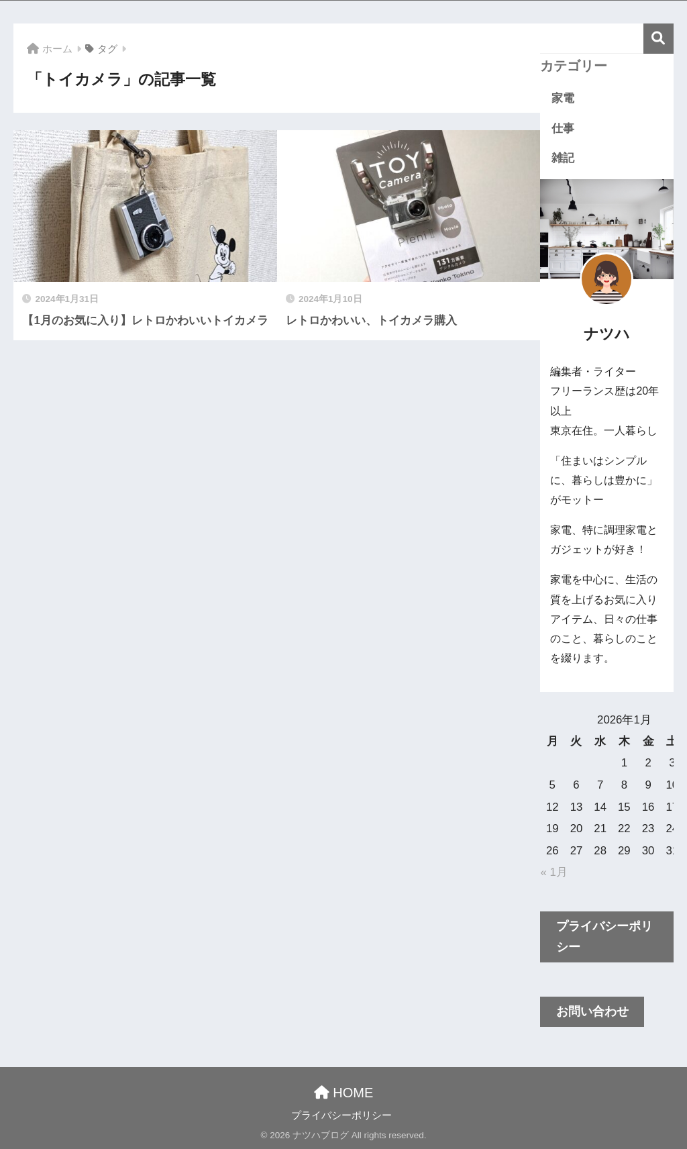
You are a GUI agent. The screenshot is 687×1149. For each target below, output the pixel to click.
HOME (344, 1092)
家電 (562, 98)
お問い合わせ (592, 1011)
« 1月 (553, 872)
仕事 (562, 128)
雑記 (562, 158)
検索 (658, 38)
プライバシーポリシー (604, 936)
